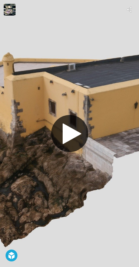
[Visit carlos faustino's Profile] (10, 10)
